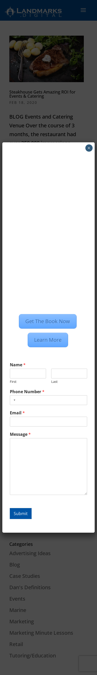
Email (17, 413)
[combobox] (13, 400)
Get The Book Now (47, 321)
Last (54, 381)
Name (18, 365)
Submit (21, 513)
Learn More (48, 339)
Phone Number (27, 391)
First (13, 381)
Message (20, 434)
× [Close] (88, 148)
